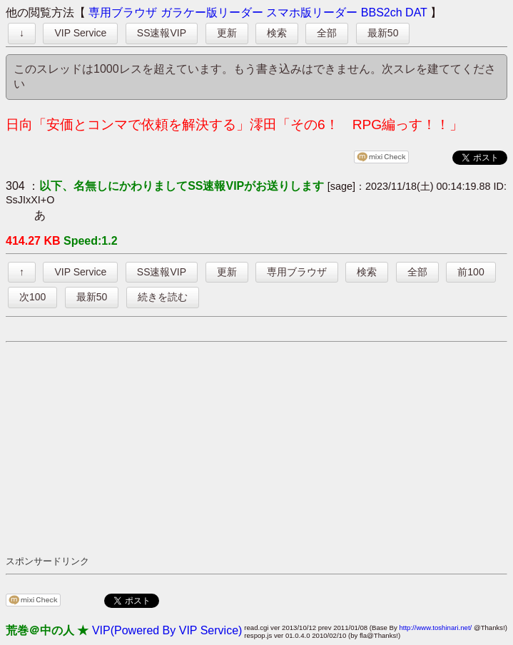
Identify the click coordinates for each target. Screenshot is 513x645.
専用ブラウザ (122, 12)
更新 (227, 33)
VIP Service (80, 33)
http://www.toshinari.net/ (435, 627)
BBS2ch (381, 12)
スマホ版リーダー (311, 12)
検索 (277, 33)
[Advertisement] (259, 448)
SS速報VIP (161, 33)
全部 (327, 33)
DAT (416, 12)
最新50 (383, 33)
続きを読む (163, 297)
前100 (470, 272)
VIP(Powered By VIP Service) (167, 630)
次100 (32, 297)
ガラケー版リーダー (212, 12)
